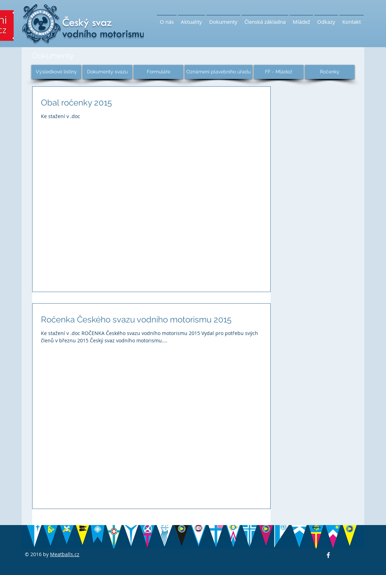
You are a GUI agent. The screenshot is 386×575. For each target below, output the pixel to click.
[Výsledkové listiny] (56, 72)
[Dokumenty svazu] (107, 72)
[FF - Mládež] (278, 72)
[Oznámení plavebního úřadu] (218, 72)
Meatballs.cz (64, 554)
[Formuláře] (158, 72)
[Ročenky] (330, 72)
